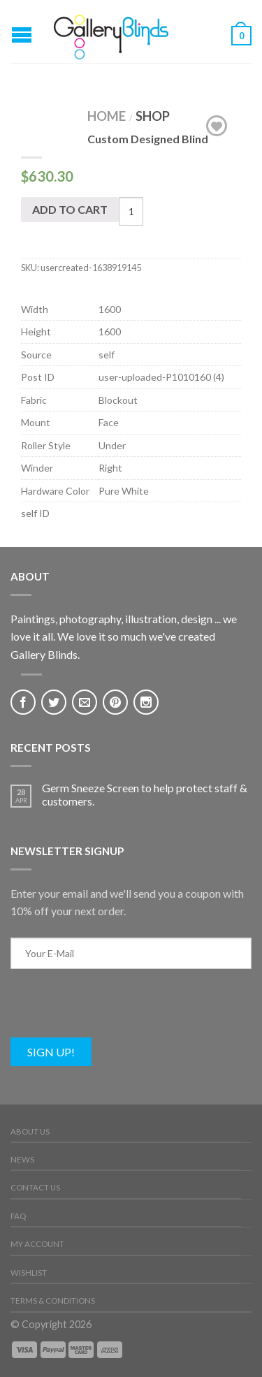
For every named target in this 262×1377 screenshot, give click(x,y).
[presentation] (116, 1010)
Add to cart (70, 209)
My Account (37, 1243)
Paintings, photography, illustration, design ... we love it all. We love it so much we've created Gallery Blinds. (123, 636)
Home (106, 116)
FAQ (18, 1216)
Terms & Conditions (52, 1300)
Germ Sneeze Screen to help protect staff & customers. (144, 794)
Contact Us (35, 1187)
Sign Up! (51, 1051)
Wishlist (28, 1272)
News (22, 1159)
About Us (30, 1131)
